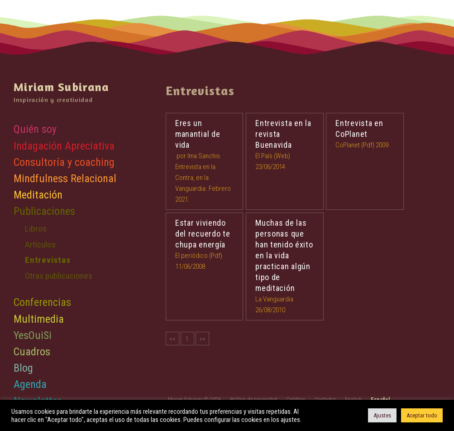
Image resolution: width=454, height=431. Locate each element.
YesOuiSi (33, 335)
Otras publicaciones (58, 276)
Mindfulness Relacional (65, 178)
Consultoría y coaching (64, 162)
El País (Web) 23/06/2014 (284, 144)
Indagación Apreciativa (64, 146)
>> (202, 339)
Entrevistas (47, 260)
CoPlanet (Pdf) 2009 (364, 133)
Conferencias (42, 302)
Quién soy (35, 129)
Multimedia (39, 319)
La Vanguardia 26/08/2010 (284, 266)
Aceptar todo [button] (421, 415)
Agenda (30, 384)
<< (172, 339)
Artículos (40, 244)
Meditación (38, 195)
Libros (36, 228)
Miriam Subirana (62, 87)
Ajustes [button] (382, 415)
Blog (23, 368)
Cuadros (32, 351)
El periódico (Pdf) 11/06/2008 (204, 244)
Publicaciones (44, 211)
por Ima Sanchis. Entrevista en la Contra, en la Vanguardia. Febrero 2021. (204, 160)
